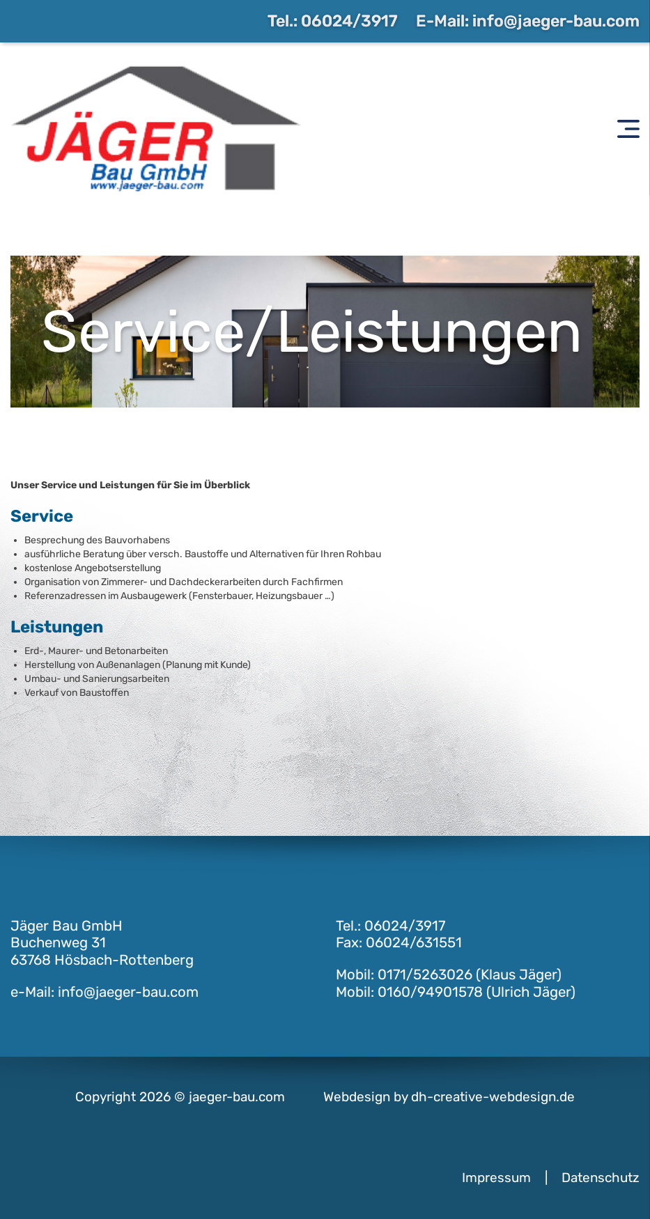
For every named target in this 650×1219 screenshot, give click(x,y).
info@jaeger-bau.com (556, 21)
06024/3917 (349, 21)
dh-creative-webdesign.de (493, 1097)
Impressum (496, 1178)
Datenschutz (601, 1178)
